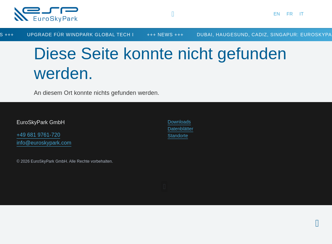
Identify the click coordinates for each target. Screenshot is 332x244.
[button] (173, 14)
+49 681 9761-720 (38, 135)
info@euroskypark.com (44, 143)
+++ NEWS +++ (173, 34)
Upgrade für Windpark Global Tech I (88, 34)
